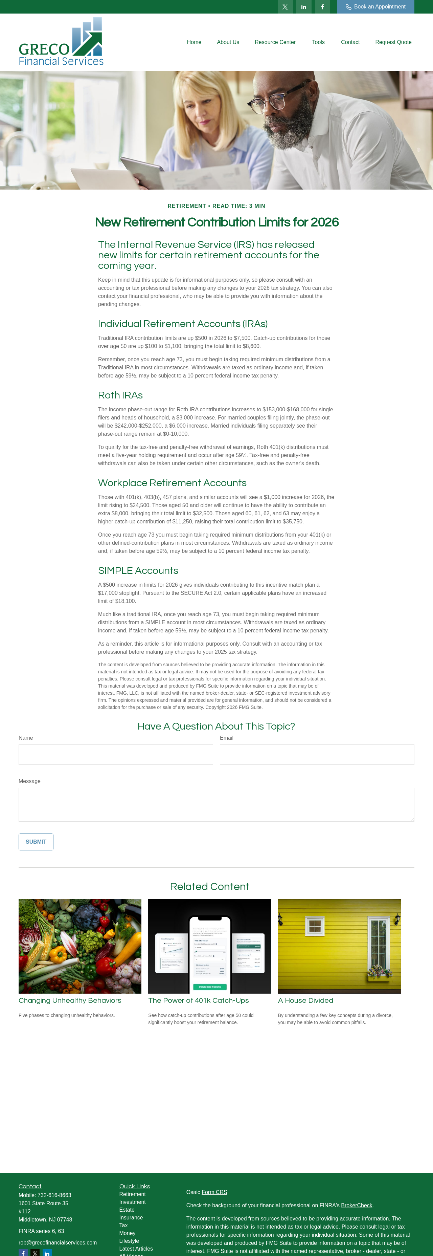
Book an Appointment (376, 7)
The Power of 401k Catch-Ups (198, 1000)
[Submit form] (36, 841)
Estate (127, 1210)
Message (30, 781)
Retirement (132, 1194)
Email (226, 738)
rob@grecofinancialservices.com (58, 1243)
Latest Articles (136, 1249)
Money (127, 1233)
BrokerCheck (356, 1205)
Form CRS (214, 1192)
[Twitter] (285, 7)
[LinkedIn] (304, 7)
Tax (123, 1225)
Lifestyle (129, 1241)
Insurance (131, 1217)
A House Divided (305, 1000)
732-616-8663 (54, 1195)
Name (26, 738)
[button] (194, 42)
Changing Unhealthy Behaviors (70, 1000)
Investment (132, 1202)
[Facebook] (322, 7)
